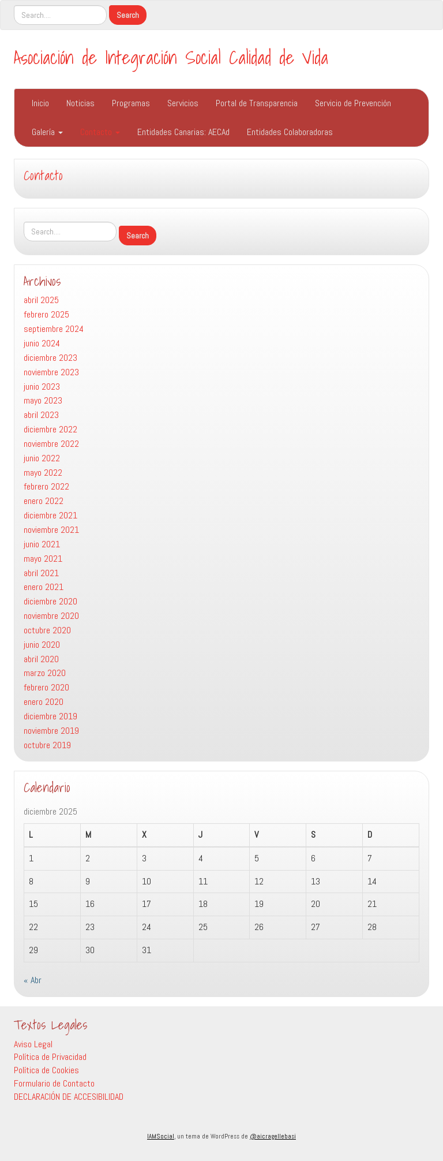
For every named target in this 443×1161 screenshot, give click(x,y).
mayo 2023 (43, 400)
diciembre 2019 (50, 716)
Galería (47, 132)
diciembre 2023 (50, 358)
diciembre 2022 (50, 429)
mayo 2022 (43, 472)
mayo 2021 (43, 558)
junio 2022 (42, 458)
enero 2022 (43, 501)
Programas (131, 103)
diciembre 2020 (50, 601)
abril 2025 (41, 300)
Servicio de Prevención (353, 103)
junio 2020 (42, 645)
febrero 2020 (46, 687)
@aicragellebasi (273, 1136)
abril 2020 (41, 659)
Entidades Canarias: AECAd (183, 132)
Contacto (100, 132)
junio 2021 (42, 544)
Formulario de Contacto (54, 1083)
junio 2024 (42, 343)
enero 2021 (43, 587)
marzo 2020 (45, 673)
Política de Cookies (46, 1070)
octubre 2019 (47, 745)
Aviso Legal (33, 1044)
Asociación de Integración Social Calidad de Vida (171, 57)
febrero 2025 (46, 314)
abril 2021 (41, 573)
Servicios (182, 103)
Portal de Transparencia (257, 103)
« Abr (33, 980)
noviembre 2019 (51, 731)
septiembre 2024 (54, 329)
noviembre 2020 (51, 616)
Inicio (40, 103)
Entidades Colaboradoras (290, 132)
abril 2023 (41, 415)
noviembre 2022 (51, 444)
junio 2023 (42, 386)
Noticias (80, 103)
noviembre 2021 (51, 530)
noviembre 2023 (51, 372)
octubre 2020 (47, 630)
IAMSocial (160, 1136)
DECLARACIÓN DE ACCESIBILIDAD (68, 1097)
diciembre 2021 (50, 515)
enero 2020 (43, 702)
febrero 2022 (46, 486)
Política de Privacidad (50, 1057)
